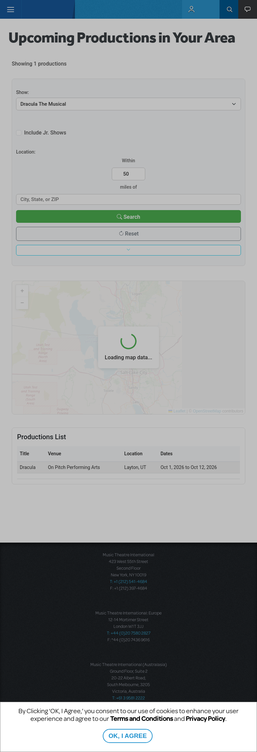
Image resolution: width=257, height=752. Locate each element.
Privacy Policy (205, 718)
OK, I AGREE (127, 735)
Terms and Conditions (141, 718)
